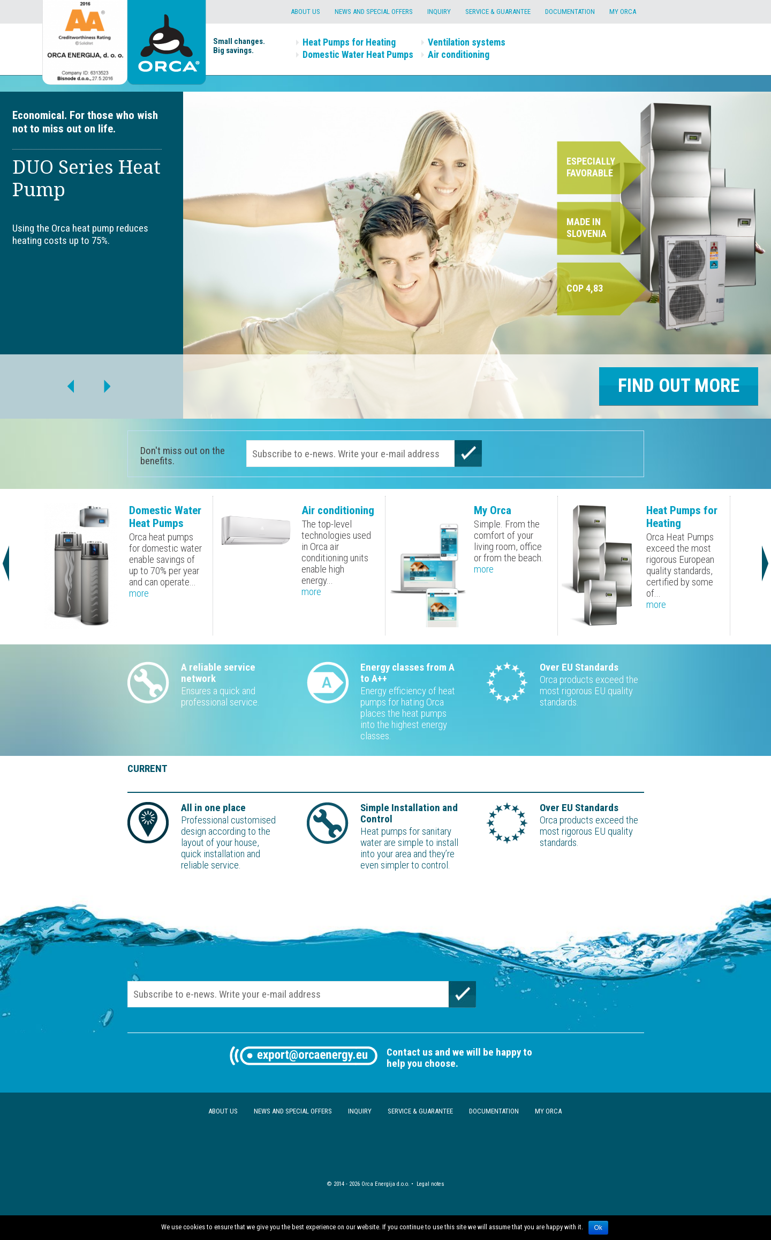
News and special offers (374, 12)
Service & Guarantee (498, 12)
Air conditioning (458, 54)
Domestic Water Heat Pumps (358, 54)
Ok (598, 1227)
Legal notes (430, 1183)
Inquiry (439, 12)
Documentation (570, 12)
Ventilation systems (466, 42)
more (139, 593)
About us (305, 12)
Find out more (678, 386)
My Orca (622, 12)
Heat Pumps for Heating (349, 42)
